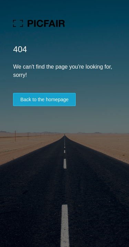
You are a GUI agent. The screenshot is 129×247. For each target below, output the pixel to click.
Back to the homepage (44, 99)
